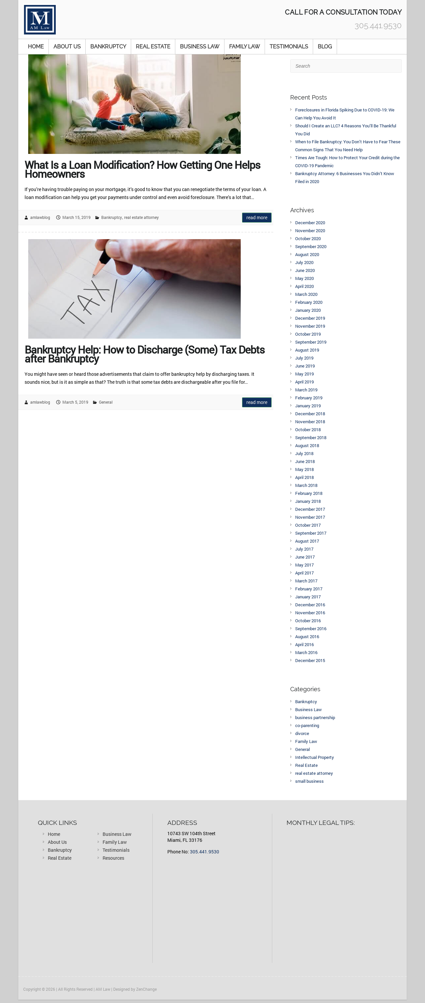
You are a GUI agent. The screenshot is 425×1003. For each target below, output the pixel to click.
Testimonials (289, 46)
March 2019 (306, 390)
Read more (256, 217)
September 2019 (310, 342)
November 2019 (310, 326)
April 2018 (304, 477)
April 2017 (304, 573)
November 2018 (310, 422)
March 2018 (306, 485)
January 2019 (308, 406)
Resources (113, 858)
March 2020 (306, 294)
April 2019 (304, 382)
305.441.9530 (204, 851)
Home (36, 46)
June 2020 (305, 270)
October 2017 (308, 525)
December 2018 (310, 414)
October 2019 (308, 334)
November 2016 (310, 613)
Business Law (199, 46)
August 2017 (307, 541)
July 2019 (304, 358)
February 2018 (308, 493)
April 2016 (304, 644)
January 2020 (308, 310)
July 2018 (304, 453)
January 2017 (308, 597)
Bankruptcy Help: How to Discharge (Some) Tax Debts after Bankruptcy (145, 352)
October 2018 (308, 430)
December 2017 (310, 509)
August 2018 (307, 445)
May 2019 (304, 374)
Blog (325, 46)
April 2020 (304, 286)
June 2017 (305, 557)
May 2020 (304, 278)
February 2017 (308, 589)
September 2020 (310, 246)
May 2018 (304, 469)
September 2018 (310, 437)
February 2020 (308, 302)
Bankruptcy (108, 46)
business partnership (315, 717)
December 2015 (310, 660)
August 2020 (307, 254)
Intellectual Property (314, 757)
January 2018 (308, 501)
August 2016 (307, 636)
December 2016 (310, 605)
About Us (67, 46)
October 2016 (308, 621)
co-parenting (307, 725)
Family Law (244, 46)
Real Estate (153, 46)
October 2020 (308, 238)
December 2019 (310, 318)
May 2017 (304, 565)
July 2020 (304, 262)
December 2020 (310, 223)
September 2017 (310, 533)
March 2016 (306, 652)
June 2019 (305, 366)
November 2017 (310, 517)
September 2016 (310, 629)
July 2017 (304, 549)
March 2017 (306, 581)
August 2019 (307, 350)
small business (309, 781)
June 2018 (305, 461)
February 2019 (308, 398)
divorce (302, 733)
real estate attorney (141, 217)
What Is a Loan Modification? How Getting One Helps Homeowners (142, 168)
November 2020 (310, 231)
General (106, 402)
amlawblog (40, 217)
